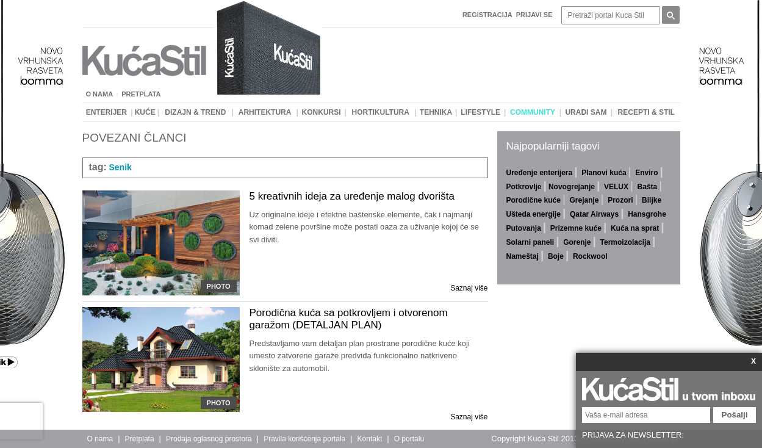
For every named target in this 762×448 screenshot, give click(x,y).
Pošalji (735, 414)
